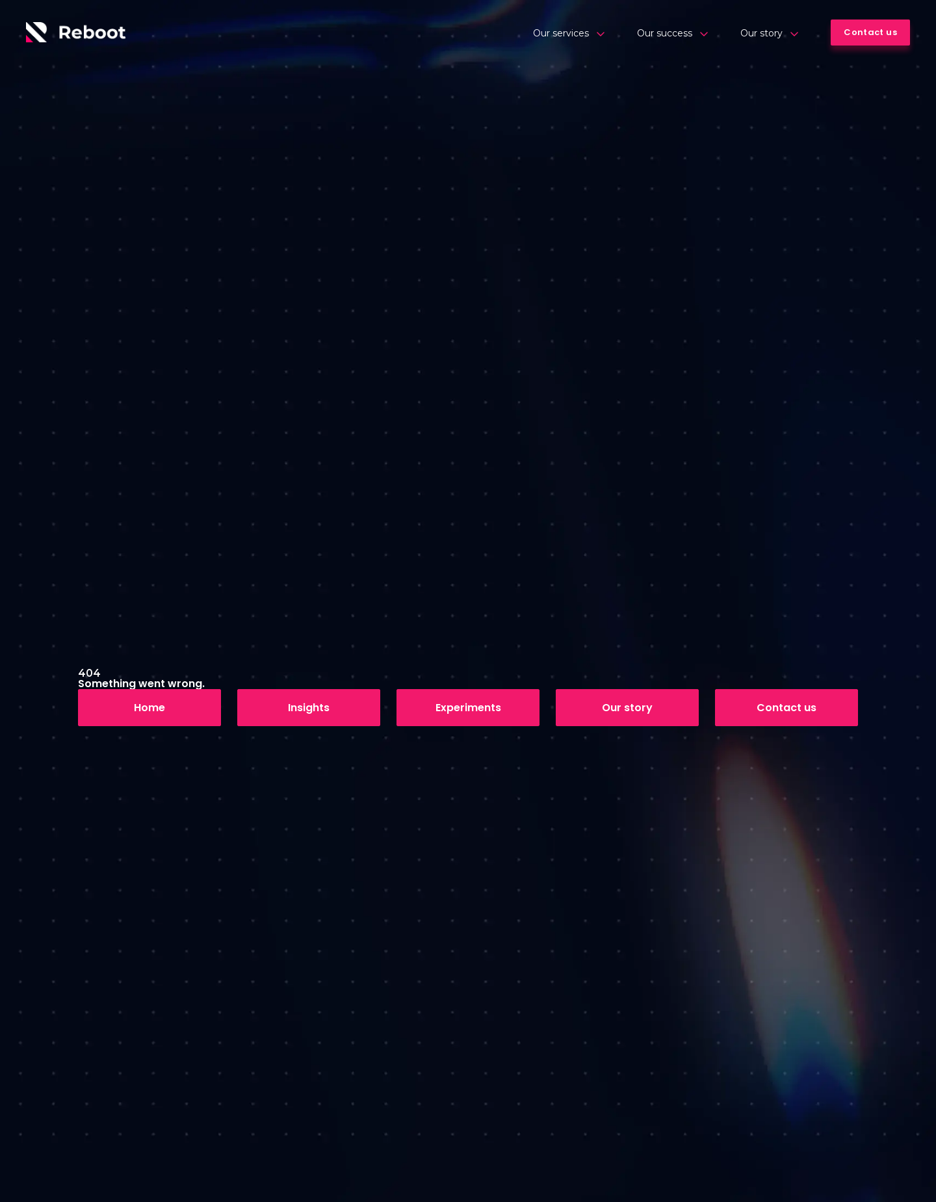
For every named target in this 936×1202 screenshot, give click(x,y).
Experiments (468, 707)
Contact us (786, 707)
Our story (769, 33)
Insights (309, 707)
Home (149, 707)
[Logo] (76, 32)
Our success (672, 33)
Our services (568, 33)
